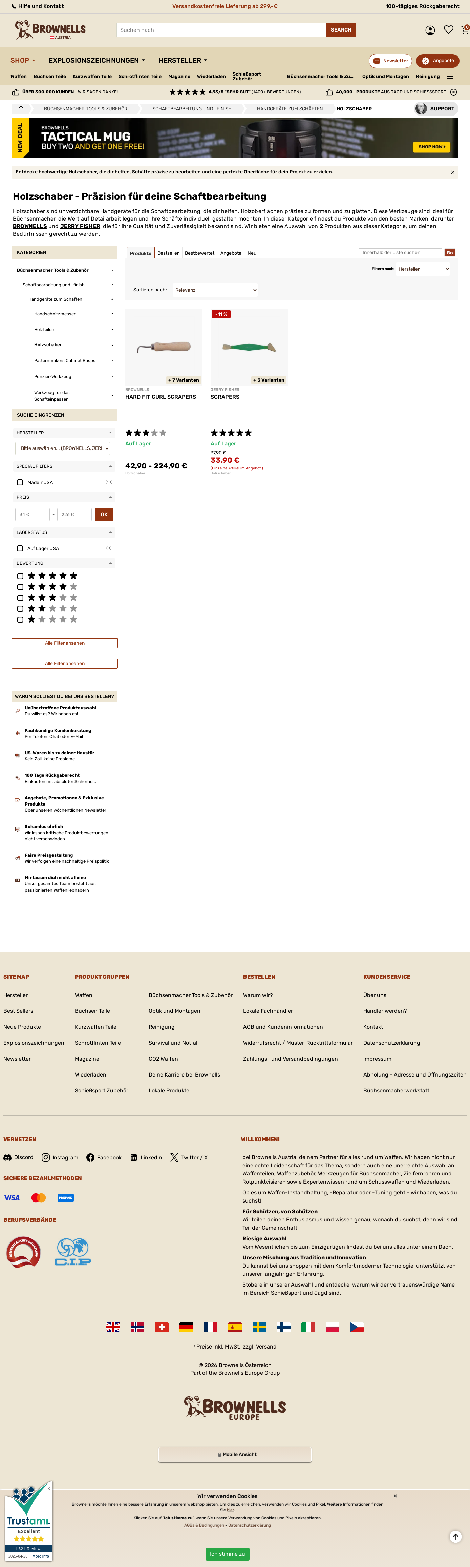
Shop (19, 60)
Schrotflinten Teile (140, 76)
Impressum (377, 1059)
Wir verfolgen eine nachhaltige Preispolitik (67, 861)
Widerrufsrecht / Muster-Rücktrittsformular (298, 1043)
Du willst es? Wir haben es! (51, 713)
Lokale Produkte (169, 1090)
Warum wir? (258, 995)
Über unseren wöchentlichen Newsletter (65, 810)
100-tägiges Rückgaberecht (423, 6)
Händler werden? (385, 1011)
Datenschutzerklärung (391, 1043)
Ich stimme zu (227, 1554)
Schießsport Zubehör (247, 76)
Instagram (60, 1157)
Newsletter (17, 1059)
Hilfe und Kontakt (37, 6)
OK (104, 514)
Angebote (443, 60)
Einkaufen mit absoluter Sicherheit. (60, 781)
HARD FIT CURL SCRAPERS (160, 397)
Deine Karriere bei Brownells (184, 1074)
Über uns (374, 995)
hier (230, 1510)
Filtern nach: (383, 269)
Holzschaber (135, 473)
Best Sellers (18, 1011)
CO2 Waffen (163, 1059)
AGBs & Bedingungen (204, 1525)
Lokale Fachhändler (268, 1011)
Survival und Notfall (174, 1043)
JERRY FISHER (80, 226)
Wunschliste (450, 30)
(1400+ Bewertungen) (255, 92)
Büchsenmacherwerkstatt (396, 1090)
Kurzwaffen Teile (92, 76)
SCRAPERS (225, 397)
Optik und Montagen (385, 76)
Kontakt (373, 1027)
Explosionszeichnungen (94, 60)
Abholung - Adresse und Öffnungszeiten (415, 1074)
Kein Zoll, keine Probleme (50, 758)
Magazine (179, 76)
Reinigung (428, 76)
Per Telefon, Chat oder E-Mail (54, 736)
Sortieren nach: (150, 290)
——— (450, 76)
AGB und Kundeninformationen (283, 1027)
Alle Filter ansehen (65, 643)
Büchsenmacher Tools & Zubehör (322, 76)
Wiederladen (211, 76)
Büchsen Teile (50, 76)
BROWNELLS (30, 226)
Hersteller (179, 60)
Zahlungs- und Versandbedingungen (290, 1059)
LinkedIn (146, 1157)
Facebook (104, 1157)
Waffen (18, 76)
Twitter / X (189, 1157)
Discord (18, 1157)
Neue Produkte (22, 1027)
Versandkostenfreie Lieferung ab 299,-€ (225, 6)
